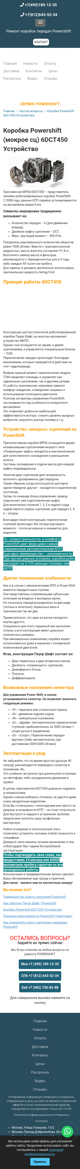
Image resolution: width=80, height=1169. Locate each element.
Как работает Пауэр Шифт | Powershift (29, 903)
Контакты (34, 71)
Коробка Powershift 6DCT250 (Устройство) (32, 909)
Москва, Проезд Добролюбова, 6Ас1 (37, 1132)
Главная (10, 63)
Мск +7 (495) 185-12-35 (40, 964)
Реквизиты (62, 1114)
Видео (32, 78)
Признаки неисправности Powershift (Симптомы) (37, 916)
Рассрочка (12, 78)
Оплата (50, 63)
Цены (52, 71)
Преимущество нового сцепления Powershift (34, 897)
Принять (40, 1161)
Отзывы (50, 78)
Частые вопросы (31, 111)
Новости (30, 63)
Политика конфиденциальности (34, 1114)
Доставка (11, 71)
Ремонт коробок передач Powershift (38, 31)
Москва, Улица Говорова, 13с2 (33, 1127)
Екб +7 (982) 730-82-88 (40, 987)
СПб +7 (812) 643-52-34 (40, 976)
